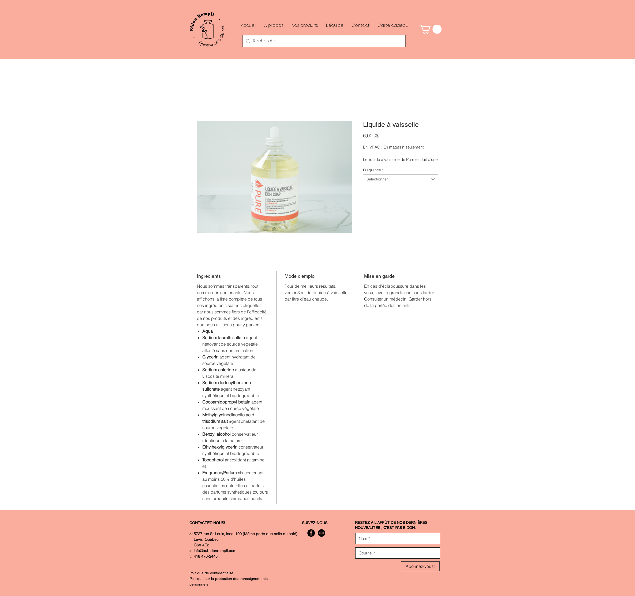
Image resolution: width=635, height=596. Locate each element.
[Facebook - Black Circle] (311, 533)
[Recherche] (323, 41)
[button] (430, 29)
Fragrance (373, 170)
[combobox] (400, 179)
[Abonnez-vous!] (420, 566)
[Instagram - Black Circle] (321, 533)
